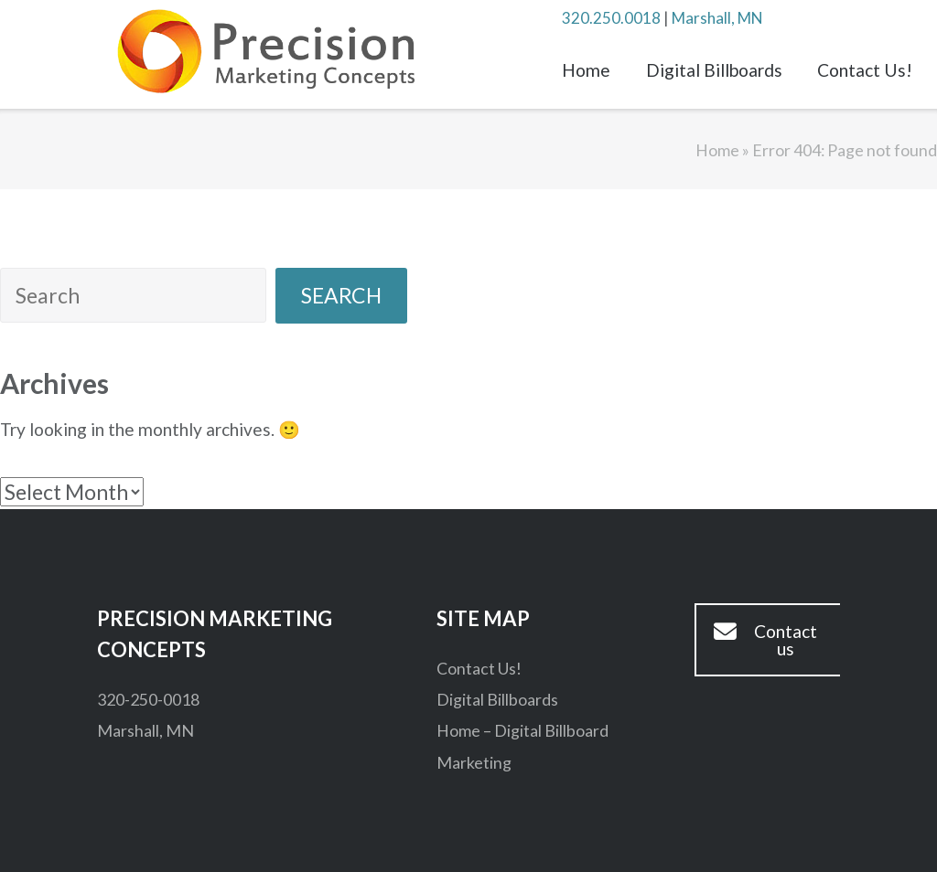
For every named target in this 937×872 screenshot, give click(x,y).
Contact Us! (864, 69)
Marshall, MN (717, 17)
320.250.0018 (611, 17)
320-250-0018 (148, 699)
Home (586, 69)
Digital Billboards (714, 69)
